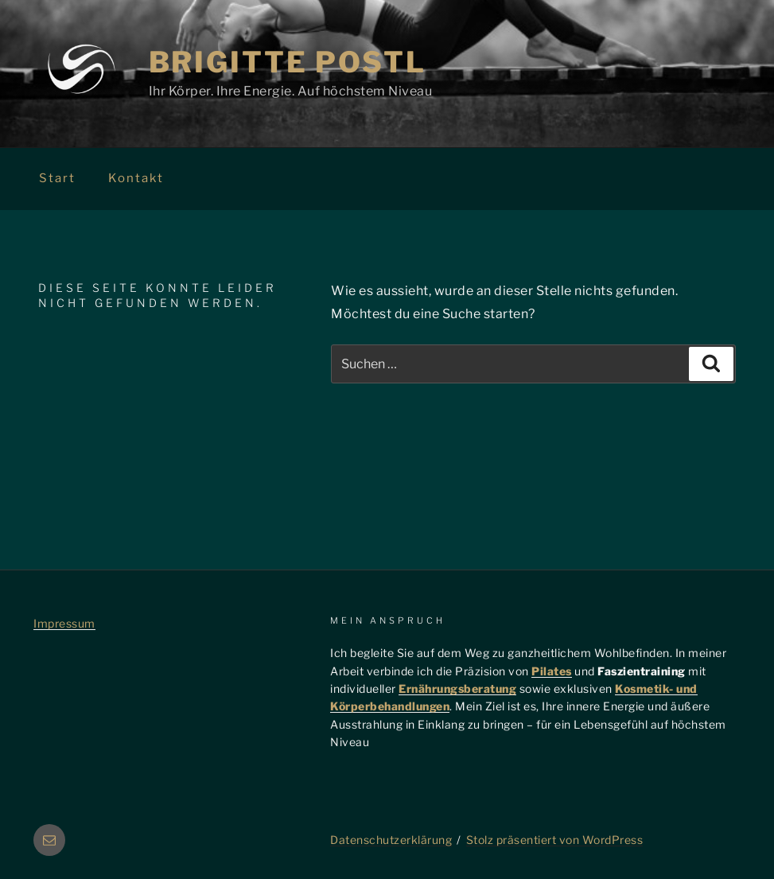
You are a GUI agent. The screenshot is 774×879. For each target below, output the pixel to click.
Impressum (64, 623)
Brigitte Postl (287, 62)
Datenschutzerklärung (391, 839)
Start (57, 178)
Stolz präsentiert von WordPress (555, 839)
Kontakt (136, 178)
